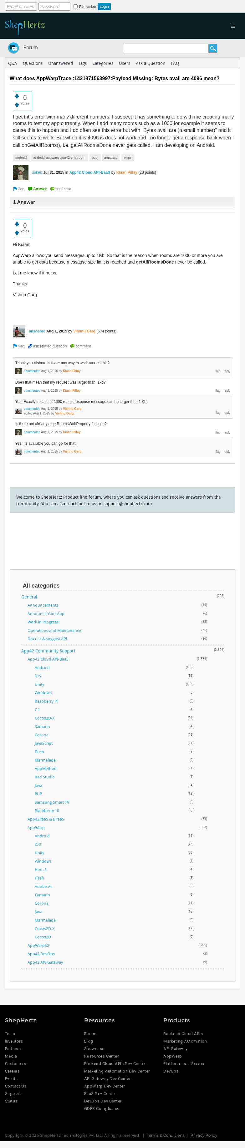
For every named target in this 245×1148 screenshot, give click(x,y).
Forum (30, 47)
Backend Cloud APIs (183, 1033)
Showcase (94, 1048)
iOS (38, 676)
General (29, 597)
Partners (13, 1048)
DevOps (171, 1071)
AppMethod (46, 768)
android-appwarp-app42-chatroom (59, 157)
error (127, 157)
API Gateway (175, 1048)
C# (37, 709)
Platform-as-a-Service (184, 1063)
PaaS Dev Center (100, 1093)
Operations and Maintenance (54, 630)
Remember (87, 6)
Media (11, 1056)
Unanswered (60, 63)
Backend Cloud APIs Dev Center (115, 1063)
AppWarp (36, 827)
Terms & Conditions (165, 1135)
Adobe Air (44, 886)
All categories (41, 586)
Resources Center (101, 1056)
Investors (14, 1041)
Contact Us (16, 1086)
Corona (41, 735)
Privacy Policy (204, 1135)
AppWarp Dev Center (104, 1086)
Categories (102, 63)
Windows (43, 692)
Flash (39, 751)
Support (13, 1093)
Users (124, 63)
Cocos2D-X (44, 718)
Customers (15, 1063)
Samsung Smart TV (52, 802)
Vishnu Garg (84, 331)
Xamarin (42, 726)
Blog (88, 1041)
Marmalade (45, 760)
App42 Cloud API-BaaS (89, 172)
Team (10, 1033)
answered (37, 331)
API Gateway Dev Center (107, 1078)
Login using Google (160, 5)
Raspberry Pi (46, 701)
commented (32, 371)
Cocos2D (43, 937)
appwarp (110, 157)
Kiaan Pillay (126, 172)
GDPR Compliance (102, 1108)
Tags (83, 63)
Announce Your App (46, 613)
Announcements (43, 605)
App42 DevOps (41, 954)
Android (42, 667)
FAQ (175, 63)
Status (11, 1101)
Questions (33, 63)
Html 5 (41, 869)
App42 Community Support (48, 651)
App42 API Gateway (45, 962)
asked (37, 172)
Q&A (12, 63)
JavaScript (44, 743)
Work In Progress (43, 622)
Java (38, 785)
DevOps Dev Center (103, 1101)
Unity (39, 684)
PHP (38, 794)
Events (11, 1078)
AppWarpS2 (38, 945)
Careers (12, 1071)
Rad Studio (45, 777)
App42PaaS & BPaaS (46, 819)
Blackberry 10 (47, 810)
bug (95, 157)
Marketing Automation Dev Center (117, 1071)
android (21, 157)
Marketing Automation (185, 1041)
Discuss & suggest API (47, 639)
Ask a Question (150, 63)
